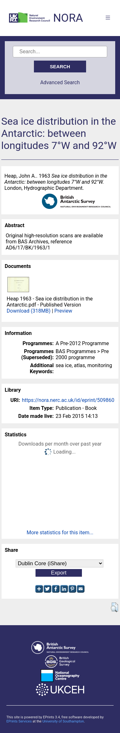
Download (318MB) (29, 311)
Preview (63, 311)
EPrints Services (19, 721)
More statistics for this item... (60, 532)
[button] (114, 607)
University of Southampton (63, 721)
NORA (68, 18)
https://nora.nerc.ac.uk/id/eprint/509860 (68, 400)
